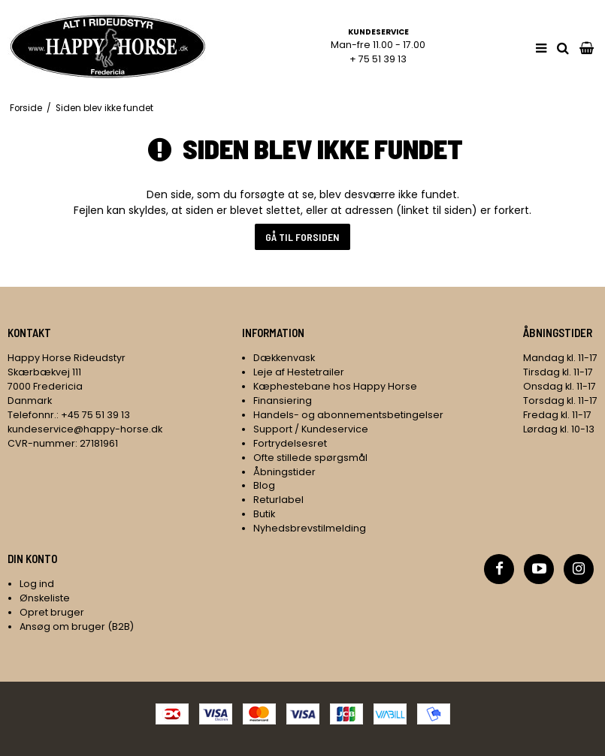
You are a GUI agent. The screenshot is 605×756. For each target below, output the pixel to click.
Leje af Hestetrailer (298, 372)
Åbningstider (284, 471)
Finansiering (282, 400)
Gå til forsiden (302, 236)
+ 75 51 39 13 (378, 59)
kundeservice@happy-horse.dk (85, 429)
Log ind (37, 583)
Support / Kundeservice (310, 429)
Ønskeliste (45, 598)
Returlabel (278, 499)
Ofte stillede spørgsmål (310, 457)
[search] (563, 48)
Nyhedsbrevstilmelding (309, 528)
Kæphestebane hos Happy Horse (335, 386)
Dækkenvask (284, 357)
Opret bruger (52, 612)
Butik (264, 514)
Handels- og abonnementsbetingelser (348, 414)
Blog (264, 485)
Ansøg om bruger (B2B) (77, 626)
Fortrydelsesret (290, 443)
